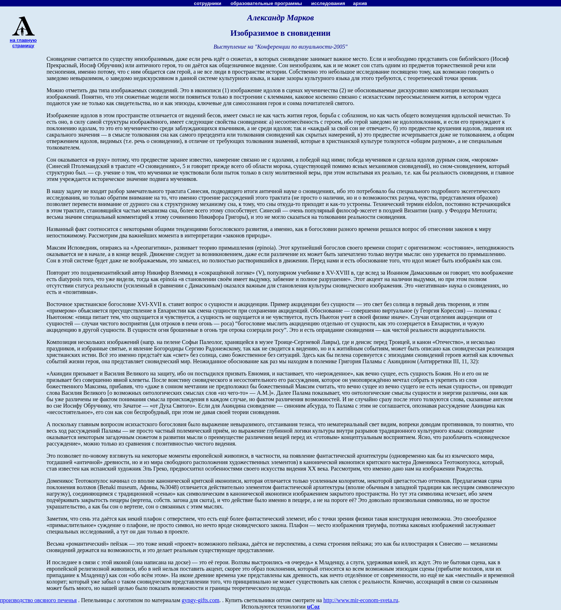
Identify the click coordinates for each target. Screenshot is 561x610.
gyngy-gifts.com (200, 600)
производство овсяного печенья (38, 600)
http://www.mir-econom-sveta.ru (360, 600)
